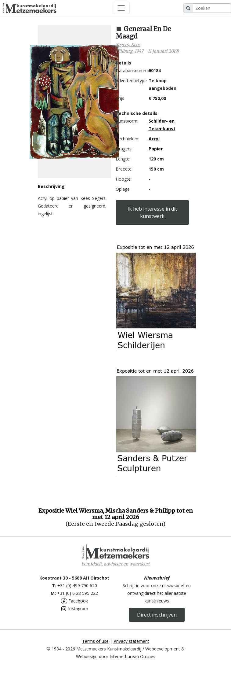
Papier (156, 149)
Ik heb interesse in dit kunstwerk (152, 212)
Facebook (74, 601)
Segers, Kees (128, 44)
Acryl (154, 139)
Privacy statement (131, 641)
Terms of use (95, 641)
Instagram (74, 608)
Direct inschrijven (157, 614)
